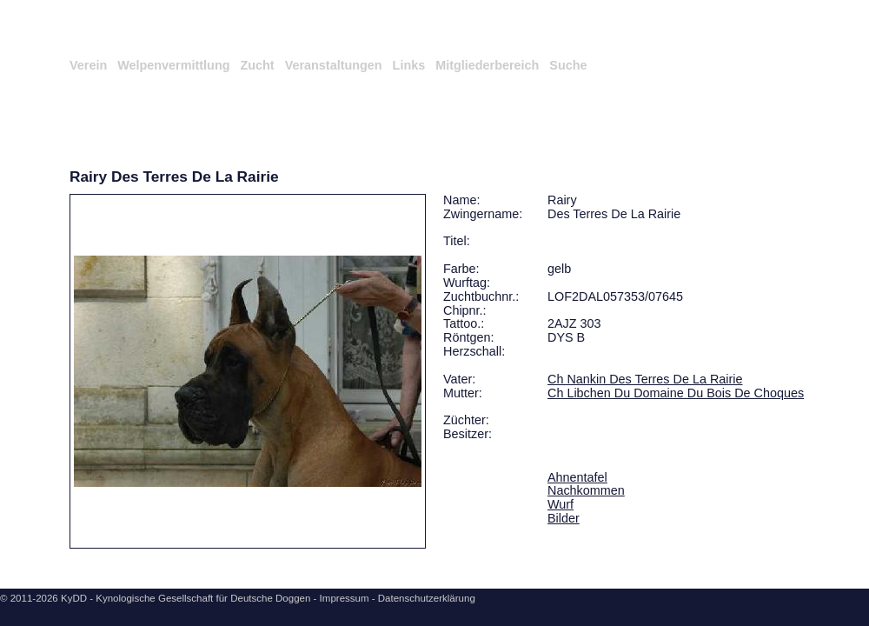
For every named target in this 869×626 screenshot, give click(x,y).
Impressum (344, 598)
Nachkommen (586, 490)
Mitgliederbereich (487, 65)
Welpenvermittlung (173, 65)
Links (409, 65)
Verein (88, 65)
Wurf (560, 504)
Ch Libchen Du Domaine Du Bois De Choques (675, 393)
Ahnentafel (577, 477)
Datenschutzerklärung (426, 598)
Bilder (563, 518)
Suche (568, 65)
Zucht (257, 65)
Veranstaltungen (333, 65)
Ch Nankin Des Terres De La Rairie (644, 379)
